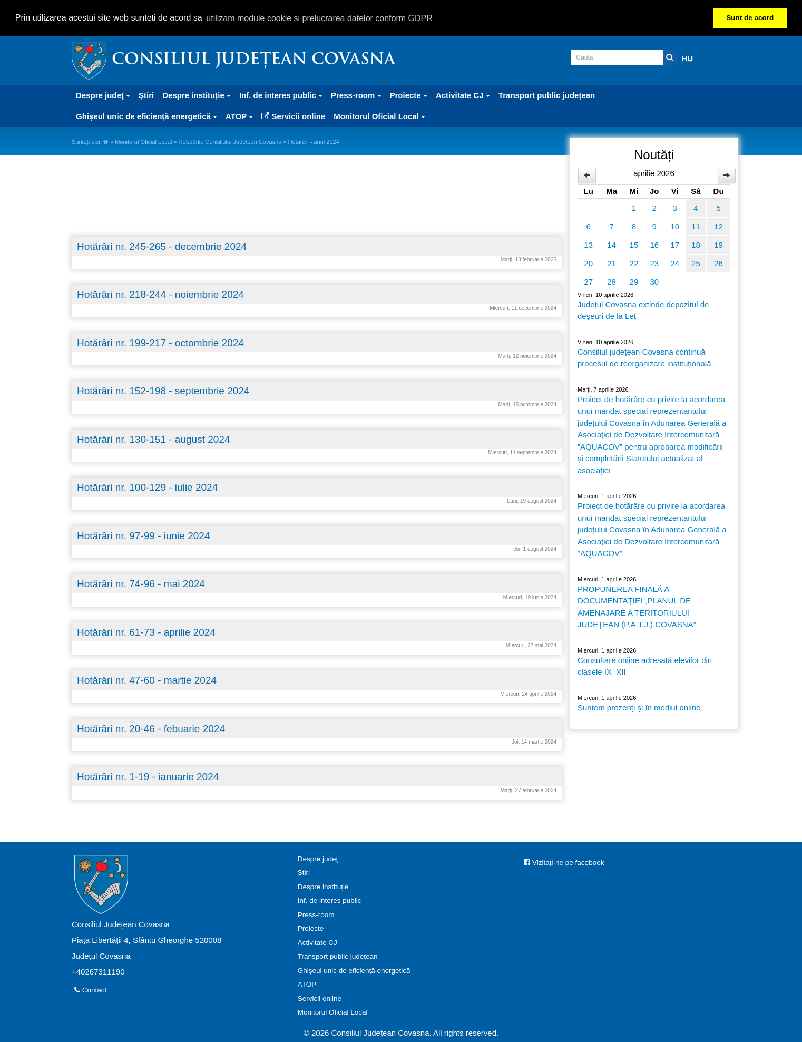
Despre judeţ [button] (103, 95)
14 (611, 244)
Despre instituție (323, 887)
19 (718, 244)
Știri (146, 95)
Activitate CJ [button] (463, 95)
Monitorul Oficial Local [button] (379, 116)
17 (674, 244)
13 (588, 244)
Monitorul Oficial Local (143, 142)
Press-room (316, 915)
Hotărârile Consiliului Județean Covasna (230, 142)
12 (718, 226)
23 (654, 263)
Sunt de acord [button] (750, 18)
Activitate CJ (317, 943)
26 (718, 263)
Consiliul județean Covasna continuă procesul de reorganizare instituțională (644, 357)
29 (634, 281)
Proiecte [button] (408, 95)
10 (674, 226)
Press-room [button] (356, 95)
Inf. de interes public (329, 900)
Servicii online (293, 116)
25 (695, 263)
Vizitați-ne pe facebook (564, 862)
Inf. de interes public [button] (280, 95)
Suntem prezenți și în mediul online (639, 707)
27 (588, 281)
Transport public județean (546, 95)
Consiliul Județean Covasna (253, 60)
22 (634, 263)
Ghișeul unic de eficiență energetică (354, 971)
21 (611, 263)
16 (654, 244)
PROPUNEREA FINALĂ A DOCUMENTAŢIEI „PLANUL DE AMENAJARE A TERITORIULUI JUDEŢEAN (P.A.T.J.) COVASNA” (637, 607)
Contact (90, 990)
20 (588, 263)
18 (695, 244)
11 (695, 226)
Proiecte (311, 928)
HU (687, 58)
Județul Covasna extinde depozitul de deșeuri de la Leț (643, 310)
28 (611, 281)
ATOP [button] (239, 116)
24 (674, 263)
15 (634, 244)
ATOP (307, 984)
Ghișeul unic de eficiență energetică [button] (146, 116)
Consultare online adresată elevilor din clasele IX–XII (645, 666)
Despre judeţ (318, 859)
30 (654, 281)
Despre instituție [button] (196, 95)
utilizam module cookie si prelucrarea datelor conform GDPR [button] (319, 18)
